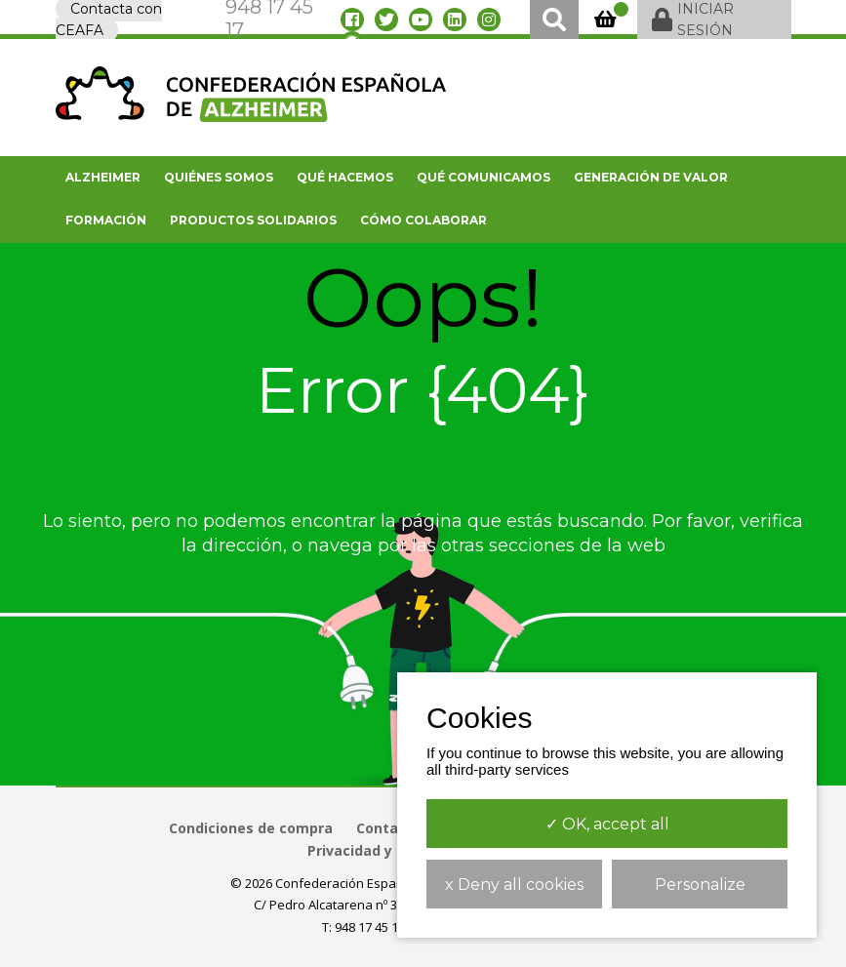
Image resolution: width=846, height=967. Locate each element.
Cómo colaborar (423, 220)
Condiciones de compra (251, 828)
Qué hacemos (345, 177)
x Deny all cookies (514, 884)
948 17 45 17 (370, 927)
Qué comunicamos (483, 177)
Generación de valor (651, 177)
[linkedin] (454, 19)
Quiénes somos (218, 177)
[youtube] (420, 19)
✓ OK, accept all (607, 824)
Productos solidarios (253, 220)
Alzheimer (103, 177)
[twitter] (386, 19)
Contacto (389, 828)
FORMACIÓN (105, 220)
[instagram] (489, 19)
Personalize (700, 884)
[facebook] (352, 19)
